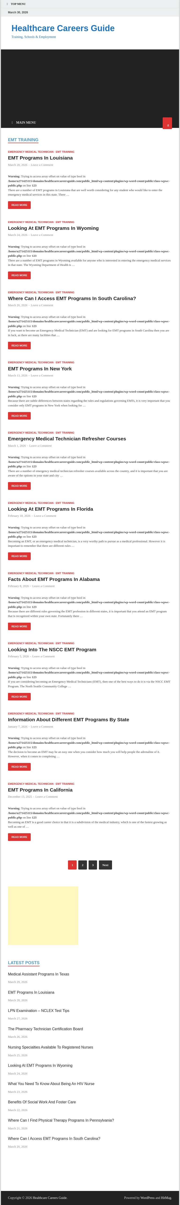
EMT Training (65, 151)
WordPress (147, 1198)
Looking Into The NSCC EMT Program (52, 649)
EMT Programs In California (40, 789)
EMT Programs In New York (40, 368)
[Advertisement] (90, 82)
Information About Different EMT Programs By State (68, 719)
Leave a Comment (42, 165)
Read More (17, 203)
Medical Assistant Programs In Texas (38, 974)
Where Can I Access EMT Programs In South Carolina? (72, 298)
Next (105, 865)
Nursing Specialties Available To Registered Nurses (50, 1047)
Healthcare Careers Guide (63, 28)
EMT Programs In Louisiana (40, 157)
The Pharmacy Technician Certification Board (45, 1029)
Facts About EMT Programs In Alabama (54, 579)
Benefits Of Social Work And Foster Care (42, 1102)
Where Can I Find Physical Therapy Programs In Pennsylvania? (61, 1120)
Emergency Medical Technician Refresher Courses (67, 438)
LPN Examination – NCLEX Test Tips (38, 1011)
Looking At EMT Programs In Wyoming (53, 228)
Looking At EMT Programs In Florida (50, 509)
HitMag (166, 1198)
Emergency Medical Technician (31, 151)
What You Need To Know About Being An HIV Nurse (51, 1084)
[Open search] (167, 123)
